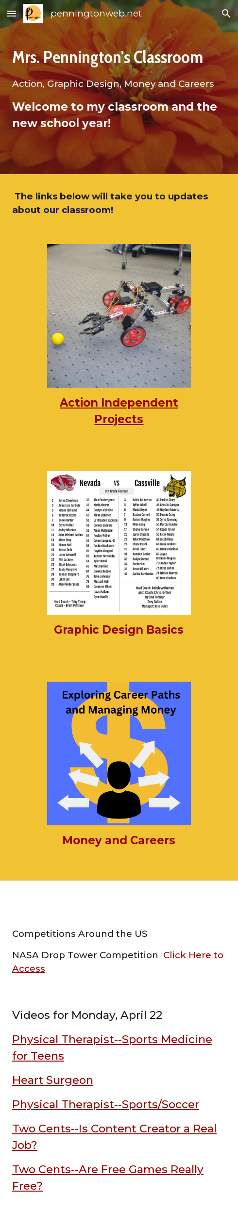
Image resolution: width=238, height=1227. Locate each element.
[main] (119, 87)
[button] (11, 13)
